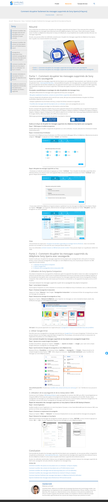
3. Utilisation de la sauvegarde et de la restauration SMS (48, 268)
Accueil (11, 21)
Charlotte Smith (49, 15)
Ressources (68, 4)
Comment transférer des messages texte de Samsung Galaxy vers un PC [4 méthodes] (52, 470)
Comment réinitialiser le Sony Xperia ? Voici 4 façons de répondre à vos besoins (19, 76)
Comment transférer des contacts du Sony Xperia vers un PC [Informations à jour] (19, 45)
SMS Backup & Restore (50, 395)
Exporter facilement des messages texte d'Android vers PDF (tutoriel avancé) (50, 477)
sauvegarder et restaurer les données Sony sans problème (77, 327)
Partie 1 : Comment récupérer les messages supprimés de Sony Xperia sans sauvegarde (60, 67)
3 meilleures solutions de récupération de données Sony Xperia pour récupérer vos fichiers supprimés (19, 87)
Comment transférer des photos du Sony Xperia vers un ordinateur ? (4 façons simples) (19, 66)
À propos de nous (82, 4)
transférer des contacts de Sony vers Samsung (63, 388)
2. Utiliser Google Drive (39, 266)
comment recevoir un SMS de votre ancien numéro (55, 248)
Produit (57, 4)
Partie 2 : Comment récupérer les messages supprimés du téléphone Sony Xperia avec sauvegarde (63, 69)
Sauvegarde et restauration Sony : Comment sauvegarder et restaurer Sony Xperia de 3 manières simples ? (19, 56)
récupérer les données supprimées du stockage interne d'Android (65, 243)
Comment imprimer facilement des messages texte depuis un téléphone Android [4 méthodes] (55, 475)
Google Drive (68, 333)
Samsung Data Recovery (47, 83)
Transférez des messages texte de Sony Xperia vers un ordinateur (48, 104)
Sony (23, 21)
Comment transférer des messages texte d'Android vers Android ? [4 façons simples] (52, 473)
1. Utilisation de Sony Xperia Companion (44, 264)
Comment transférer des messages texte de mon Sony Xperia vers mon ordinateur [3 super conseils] (19, 34)
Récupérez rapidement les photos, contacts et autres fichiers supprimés (49, 95)
